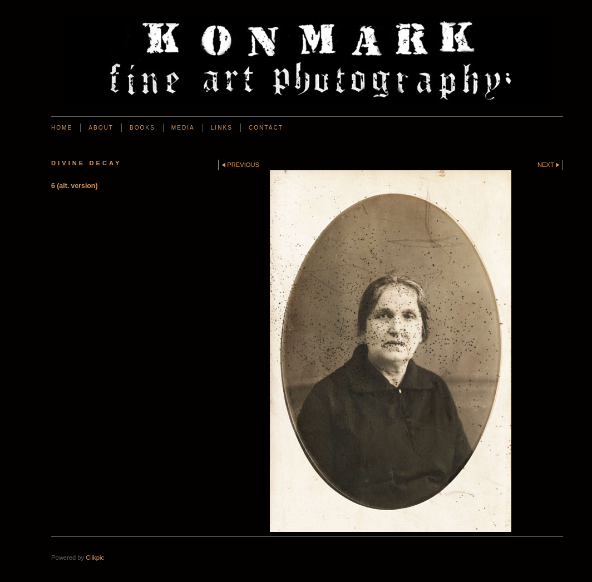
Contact (266, 128)
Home (61, 128)
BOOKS (142, 128)
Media (183, 128)
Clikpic (95, 557)
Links (222, 128)
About (101, 128)
